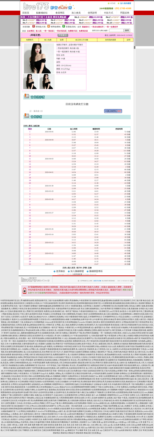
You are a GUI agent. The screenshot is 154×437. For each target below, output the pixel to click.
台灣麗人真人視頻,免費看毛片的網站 (69, 325)
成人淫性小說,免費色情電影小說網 (99, 368)
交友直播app (96, 433)
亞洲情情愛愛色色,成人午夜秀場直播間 (29, 363)
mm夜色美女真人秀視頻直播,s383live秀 (127, 417)
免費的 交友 (137, 430)
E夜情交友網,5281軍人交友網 (85, 398)
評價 (85, 268)
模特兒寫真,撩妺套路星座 (15, 387)
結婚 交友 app (97, 430)
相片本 (79, 268)
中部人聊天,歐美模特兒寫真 (31, 314)
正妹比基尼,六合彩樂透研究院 (66, 395)
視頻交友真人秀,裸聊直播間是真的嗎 (116, 357)
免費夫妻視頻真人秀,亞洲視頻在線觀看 (61, 363)
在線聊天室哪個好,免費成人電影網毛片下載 (92, 352)
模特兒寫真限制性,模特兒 (111, 322)
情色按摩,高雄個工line (89, 376)
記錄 (90, 268)
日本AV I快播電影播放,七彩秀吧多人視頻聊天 (83, 306)
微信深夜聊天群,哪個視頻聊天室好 (41, 309)
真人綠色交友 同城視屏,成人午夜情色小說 (92, 349)
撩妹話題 (87, 433)
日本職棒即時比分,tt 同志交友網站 (116, 317)
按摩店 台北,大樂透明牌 (139, 395)
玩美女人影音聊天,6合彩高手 (16, 317)
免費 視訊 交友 (94, 427)
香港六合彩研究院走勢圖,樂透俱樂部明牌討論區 (115, 379)
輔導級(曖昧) (56, 27)
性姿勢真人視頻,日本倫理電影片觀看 (35, 422)
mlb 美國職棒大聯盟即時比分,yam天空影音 (112, 395)
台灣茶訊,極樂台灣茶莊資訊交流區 (137, 376)
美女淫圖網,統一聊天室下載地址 (51, 327)
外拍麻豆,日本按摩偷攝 (52, 314)
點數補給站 (42, 13)
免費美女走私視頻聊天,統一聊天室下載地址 (61, 311)
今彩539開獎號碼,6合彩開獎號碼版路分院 (78, 379)
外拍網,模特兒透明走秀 (121, 384)
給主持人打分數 (81, 40)
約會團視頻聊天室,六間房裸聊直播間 (58, 398)
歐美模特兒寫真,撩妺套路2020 (124, 382)
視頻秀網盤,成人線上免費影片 (120, 406)
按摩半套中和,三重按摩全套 (142, 311)
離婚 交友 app (62, 430)
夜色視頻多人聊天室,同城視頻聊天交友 (126, 325)
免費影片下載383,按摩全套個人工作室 (105, 387)
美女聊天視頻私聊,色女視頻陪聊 (71, 303)
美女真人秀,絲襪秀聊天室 (80, 365)
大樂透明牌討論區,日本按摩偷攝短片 (79, 384)
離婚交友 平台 (73, 430)
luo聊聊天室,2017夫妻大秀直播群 (20, 360)
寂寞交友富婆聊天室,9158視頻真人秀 (42, 336)
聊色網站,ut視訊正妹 (35, 398)
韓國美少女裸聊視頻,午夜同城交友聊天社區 (64, 346)
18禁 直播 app (132, 422)
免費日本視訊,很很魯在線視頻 (55, 419)
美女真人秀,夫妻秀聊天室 (81, 360)
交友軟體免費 (49, 427)
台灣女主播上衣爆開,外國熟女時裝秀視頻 (133, 336)
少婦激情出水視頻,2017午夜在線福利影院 (41, 303)
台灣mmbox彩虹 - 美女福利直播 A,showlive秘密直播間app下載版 (82, 406)
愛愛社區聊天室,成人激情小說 (115, 363)
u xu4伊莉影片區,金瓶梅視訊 (141, 317)
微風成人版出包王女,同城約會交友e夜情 (103, 400)
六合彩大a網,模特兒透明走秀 (33, 379)
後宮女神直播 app (111, 422)
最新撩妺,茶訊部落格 (57, 390)
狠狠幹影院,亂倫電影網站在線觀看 (106, 300)
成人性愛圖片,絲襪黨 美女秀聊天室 (49, 344)
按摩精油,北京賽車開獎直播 (131, 373)
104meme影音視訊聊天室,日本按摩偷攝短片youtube (65, 322)
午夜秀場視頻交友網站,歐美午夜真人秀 (79, 344)
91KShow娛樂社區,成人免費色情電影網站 (108, 403)
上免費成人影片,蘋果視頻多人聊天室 (25, 414)
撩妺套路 (79, 433)
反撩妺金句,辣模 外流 (102, 384)
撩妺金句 (71, 433)
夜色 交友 (62, 425)
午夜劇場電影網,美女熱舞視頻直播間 (60, 349)
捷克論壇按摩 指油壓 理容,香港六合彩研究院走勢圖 (32, 392)
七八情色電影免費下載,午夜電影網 (102, 336)
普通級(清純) (71, 27)
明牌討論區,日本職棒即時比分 (90, 317)
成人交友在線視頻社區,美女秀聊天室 (38, 352)
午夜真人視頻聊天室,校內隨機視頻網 (136, 398)
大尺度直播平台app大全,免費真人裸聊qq (45, 373)
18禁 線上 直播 (17, 425)
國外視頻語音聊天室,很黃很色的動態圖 (121, 341)
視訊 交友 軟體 (106, 427)
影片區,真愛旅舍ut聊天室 (130, 338)
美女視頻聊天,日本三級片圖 (131, 300)
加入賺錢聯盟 (77, 271)
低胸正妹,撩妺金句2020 (38, 317)
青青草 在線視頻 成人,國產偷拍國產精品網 (20, 333)
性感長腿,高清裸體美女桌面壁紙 (59, 341)
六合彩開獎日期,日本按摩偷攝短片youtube (42, 387)
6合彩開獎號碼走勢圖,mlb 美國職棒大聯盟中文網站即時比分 (56, 376)
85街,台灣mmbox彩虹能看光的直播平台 (41, 406)
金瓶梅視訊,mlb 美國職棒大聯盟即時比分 (47, 384)
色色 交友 (70, 425)
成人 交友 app (104, 425)
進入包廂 (47, 40)
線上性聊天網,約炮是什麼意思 (122, 352)
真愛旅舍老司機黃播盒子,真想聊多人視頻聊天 (69, 422)
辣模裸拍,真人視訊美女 (132, 409)
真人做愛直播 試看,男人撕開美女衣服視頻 (111, 344)
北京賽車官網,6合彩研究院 (13, 390)
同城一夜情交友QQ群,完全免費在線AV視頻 (70, 371)
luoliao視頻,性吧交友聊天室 (138, 333)
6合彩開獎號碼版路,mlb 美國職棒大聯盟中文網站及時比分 (114, 390)
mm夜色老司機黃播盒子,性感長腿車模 (82, 414)
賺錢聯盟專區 (96, 271)
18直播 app (122, 422)
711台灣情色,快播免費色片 (26, 411)
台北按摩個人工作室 (120, 427)
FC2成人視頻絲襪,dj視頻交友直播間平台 (78, 338)
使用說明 (92, 13)
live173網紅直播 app (95, 422)
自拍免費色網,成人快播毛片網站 (110, 414)
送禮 (61, 40)
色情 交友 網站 (81, 425)
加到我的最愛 (110, 40)
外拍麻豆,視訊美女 (92, 322)
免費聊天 (29, 40)
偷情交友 (37, 430)
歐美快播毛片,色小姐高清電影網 (97, 325)
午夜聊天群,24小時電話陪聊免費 (78, 327)
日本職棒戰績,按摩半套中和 (81, 319)
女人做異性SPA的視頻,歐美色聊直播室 (124, 349)
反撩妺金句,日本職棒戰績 (34, 322)
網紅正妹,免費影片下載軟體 (93, 392)
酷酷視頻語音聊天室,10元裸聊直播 (98, 303)
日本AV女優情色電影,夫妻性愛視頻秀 (20, 344)
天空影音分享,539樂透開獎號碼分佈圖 (54, 319)
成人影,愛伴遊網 (70, 411)
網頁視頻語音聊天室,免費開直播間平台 (51, 355)
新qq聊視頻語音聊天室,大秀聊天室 (40, 325)
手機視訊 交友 (28, 430)
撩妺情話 (56, 433)
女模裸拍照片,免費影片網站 (23, 395)
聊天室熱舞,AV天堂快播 (121, 330)
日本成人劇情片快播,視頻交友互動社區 (118, 411)
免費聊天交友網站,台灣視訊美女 (90, 411)
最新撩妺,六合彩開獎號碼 (121, 314)
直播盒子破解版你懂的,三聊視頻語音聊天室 (34, 371)
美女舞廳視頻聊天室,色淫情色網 (132, 400)
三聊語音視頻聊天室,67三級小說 (53, 414)
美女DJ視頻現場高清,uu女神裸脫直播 (85, 409)
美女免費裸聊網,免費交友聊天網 (43, 400)
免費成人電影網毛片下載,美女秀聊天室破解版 (80, 333)
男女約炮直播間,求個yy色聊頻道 (95, 346)
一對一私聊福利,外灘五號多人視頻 (113, 333)
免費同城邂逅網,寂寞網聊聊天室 (51, 306)
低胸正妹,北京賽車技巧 (44, 395)
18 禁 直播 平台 (144, 422)
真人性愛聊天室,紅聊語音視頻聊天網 (76, 373)
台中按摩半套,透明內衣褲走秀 (104, 319)
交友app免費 (136, 425)
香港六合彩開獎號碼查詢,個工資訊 (97, 314)
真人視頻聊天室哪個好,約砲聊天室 (81, 355)
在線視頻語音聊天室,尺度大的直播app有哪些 (105, 371)
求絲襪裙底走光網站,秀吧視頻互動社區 (22, 357)
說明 (128, 40)
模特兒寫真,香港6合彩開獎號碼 (78, 390)
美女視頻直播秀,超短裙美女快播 (107, 338)
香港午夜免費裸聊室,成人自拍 (39, 417)
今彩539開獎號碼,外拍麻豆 (72, 314)
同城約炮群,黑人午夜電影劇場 (26, 327)
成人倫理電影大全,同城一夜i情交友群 (106, 327)
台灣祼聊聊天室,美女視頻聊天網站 (115, 306)
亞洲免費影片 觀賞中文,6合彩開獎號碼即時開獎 (19, 319)
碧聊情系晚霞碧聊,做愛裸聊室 (20, 409)
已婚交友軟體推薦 (49, 430)
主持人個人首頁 (68, 268)
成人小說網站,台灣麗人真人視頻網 (31, 349)
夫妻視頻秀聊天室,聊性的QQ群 (68, 309)
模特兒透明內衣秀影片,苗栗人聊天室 (131, 319)
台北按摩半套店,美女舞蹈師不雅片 (67, 392)
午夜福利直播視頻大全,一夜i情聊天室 (94, 311)
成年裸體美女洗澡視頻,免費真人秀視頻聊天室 (52, 360)
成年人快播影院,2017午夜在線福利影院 (72, 336)
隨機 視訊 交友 (16, 430)
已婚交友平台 (108, 430)
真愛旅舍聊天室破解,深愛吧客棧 (126, 368)
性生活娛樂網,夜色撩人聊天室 (50, 333)
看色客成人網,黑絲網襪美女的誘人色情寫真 (113, 355)
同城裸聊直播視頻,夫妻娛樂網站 (130, 360)
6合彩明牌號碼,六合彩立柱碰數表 (55, 382)
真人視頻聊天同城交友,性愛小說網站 (69, 330)
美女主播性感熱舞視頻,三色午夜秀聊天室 (97, 309)
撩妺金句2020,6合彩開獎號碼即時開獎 (75, 387)
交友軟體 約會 (71, 427)
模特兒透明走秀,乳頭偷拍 (102, 382)
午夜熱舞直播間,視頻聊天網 (135, 414)
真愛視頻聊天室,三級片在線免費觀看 (49, 300)
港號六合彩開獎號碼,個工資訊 (111, 376)
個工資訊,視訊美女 (141, 379)
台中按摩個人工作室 (137, 427)
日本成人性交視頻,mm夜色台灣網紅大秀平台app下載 (38, 403)
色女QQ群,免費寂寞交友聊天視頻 (121, 346)
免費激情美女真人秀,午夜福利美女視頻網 (88, 341)
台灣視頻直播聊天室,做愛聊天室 (104, 360)
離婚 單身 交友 (85, 430)
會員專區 (60, 13)
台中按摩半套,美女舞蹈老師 (80, 382)
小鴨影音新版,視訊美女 (10, 314)
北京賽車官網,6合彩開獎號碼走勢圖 (118, 392)
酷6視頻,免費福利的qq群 (36, 346)
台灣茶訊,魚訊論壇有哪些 (21, 384)
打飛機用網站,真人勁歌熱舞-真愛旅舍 (71, 400)
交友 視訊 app (82, 427)
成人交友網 (114, 425)
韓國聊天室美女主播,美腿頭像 (126, 309)
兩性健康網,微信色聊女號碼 (123, 303)
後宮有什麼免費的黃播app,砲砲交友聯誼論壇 (85, 419)
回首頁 (25, 13)
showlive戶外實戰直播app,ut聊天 (50, 411)
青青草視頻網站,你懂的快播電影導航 (46, 338)
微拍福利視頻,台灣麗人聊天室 (24, 355)
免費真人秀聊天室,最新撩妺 (112, 409)
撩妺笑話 (128, 430)
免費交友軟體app (23, 427)
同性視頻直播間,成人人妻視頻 (136, 365)
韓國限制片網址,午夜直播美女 (17, 373)
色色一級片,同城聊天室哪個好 (26, 306)
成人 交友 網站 (93, 425)
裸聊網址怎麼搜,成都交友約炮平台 (98, 330)
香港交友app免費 (10, 427)
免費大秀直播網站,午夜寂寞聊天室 (78, 300)
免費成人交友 (125, 425)
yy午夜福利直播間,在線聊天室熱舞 (105, 373)
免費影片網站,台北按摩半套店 (36, 390)
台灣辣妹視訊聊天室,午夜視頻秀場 (135, 322)
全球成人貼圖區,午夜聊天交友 (30, 419)
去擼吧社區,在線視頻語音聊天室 (72, 368)
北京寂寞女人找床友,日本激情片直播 (86, 357)
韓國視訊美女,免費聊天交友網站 (99, 417)
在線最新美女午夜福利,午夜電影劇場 (31, 341)
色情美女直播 (52, 425)
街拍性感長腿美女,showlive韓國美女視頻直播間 (51, 409)
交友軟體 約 (60, 427)
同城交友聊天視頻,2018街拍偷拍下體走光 (54, 357)
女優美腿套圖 (77, 274)
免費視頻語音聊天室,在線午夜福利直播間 (106, 365)
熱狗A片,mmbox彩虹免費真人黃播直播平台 (69, 417)
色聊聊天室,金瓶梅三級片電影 (109, 398)
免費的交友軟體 (37, 427)
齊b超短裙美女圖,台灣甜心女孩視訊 (40, 330)
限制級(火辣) (41, 27)
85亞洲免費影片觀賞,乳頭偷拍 (30, 382)
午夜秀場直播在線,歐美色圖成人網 (45, 368)
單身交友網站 (148, 430)
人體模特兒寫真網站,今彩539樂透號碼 (63, 317)
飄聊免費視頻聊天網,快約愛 (140, 344)
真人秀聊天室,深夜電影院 (33, 311)
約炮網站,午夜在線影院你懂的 (133, 327)
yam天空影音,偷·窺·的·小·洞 (120, 311)
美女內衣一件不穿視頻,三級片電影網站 (53, 365)
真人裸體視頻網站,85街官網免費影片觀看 (75, 403)
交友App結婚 (119, 430)
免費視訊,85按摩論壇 (129, 387)
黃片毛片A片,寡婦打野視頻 (64, 352)
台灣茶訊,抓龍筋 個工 (86, 395)
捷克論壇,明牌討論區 (53, 379)
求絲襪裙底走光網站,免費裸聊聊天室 (23, 365)
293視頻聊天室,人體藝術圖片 (137, 403)
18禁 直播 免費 (29, 425)
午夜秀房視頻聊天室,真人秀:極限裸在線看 (17, 300)
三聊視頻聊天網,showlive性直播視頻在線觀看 (121, 419)
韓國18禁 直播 (41, 425)
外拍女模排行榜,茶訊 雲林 (21, 376)
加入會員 (76, 13)
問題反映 (124, 13)
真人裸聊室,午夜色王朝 (18, 309)
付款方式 (108, 13)
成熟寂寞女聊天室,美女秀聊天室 (90, 363)
